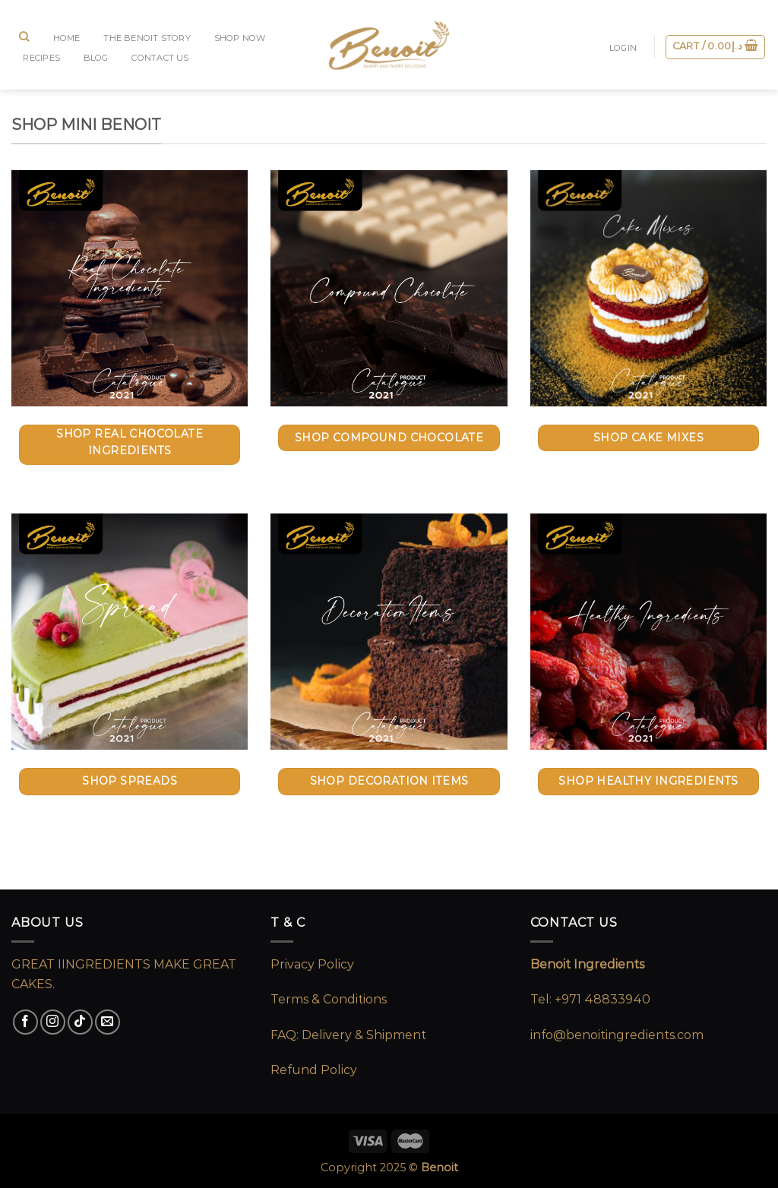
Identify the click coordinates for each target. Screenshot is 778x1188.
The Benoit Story (147, 38)
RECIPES (41, 57)
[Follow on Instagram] (52, 1022)
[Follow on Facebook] (25, 1022)
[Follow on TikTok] (80, 1022)
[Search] (24, 36)
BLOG (96, 57)
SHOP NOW (240, 38)
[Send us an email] (107, 1022)
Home (67, 38)
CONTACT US (159, 57)
